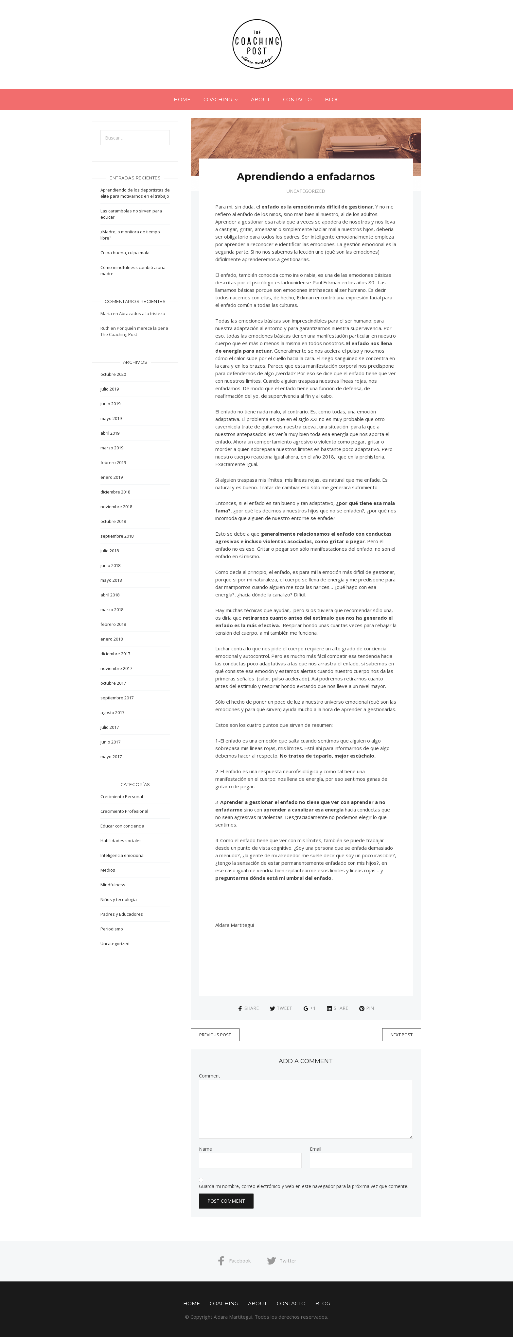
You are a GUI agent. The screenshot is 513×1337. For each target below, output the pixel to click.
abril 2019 (109, 433)
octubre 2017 (113, 683)
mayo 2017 (111, 757)
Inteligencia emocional (122, 855)
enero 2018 (111, 639)
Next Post (402, 1035)
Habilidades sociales (121, 841)
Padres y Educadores (121, 914)
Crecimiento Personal (121, 796)
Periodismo (111, 929)
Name (205, 1149)
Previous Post (215, 1035)
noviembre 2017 (116, 668)
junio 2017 (110, 742)
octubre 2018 (113, 521)
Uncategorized (306, 191)
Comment (209, 1076)
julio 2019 (109, 389)
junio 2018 (110, 565)
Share (248, 1008)
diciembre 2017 (115, 654)
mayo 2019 (111, 418)
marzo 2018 (111, 609)
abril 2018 (109, 595)
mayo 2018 (111, 580)
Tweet (281, 1008)
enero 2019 (111, 477)
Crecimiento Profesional (124, 811)
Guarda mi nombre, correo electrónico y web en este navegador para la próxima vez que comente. (303, 1186)
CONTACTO (297, 99)
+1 (309, 1008)
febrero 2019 (113, 462)
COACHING (217, 99)
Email (315, 1149)
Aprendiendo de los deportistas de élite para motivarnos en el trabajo (135, 193)
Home (182, 99)
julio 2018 (109, 551)
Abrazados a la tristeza (142, 313)
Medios (107, 870)
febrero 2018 (113, 624)
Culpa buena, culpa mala (125, 253)
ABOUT (260, 99)
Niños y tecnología (118, 899)
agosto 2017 (112, 712)
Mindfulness (112, 885)
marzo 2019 (111, 448)
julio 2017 (109, 727)
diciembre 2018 (115, 492)
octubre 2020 (113, 374)
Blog (332, 99)
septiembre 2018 (116, 536)
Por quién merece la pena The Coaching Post (134, 331)
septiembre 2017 (116, 698)
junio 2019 (110, 404)
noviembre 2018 (116, 507)
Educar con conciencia (122, 826)
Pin (366, 1008)
